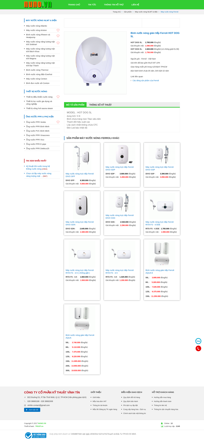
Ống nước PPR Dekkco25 (37, 148)
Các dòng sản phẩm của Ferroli (146, 80)
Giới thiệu (96, 397)
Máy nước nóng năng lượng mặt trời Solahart (43, 43)
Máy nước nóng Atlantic (36, 26)
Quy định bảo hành (130, 401)
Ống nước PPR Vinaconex (38, 135)
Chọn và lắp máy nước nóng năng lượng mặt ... (38, 174)
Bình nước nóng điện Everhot (39, 74)
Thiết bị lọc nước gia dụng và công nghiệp (39, 102)
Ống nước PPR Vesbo (43, 122)
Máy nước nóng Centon (36, 79)
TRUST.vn (39, 426)
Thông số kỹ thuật (100, 105)
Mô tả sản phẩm (75, 105)
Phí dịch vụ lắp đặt (130, 405)
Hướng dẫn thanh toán (162, 401)
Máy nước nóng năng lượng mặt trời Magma (40, 57)
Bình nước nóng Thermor (37, 70)
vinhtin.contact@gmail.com (38, 405)
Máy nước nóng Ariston (43, 30)
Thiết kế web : (29, 426)
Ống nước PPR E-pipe (36, 144)
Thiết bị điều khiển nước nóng (43, 97)
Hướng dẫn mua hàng (162, 397)
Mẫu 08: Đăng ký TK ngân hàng (105, 409)
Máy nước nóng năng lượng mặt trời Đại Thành (40, 64)
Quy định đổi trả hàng (131, 397)
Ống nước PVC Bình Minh (37, 131)
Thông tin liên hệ (160, 405)
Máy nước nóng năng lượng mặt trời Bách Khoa (40, 50)
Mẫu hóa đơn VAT (99, 401)
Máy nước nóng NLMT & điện (146, 12)
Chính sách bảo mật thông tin (134, 413)
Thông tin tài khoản (100, 405)
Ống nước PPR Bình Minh (37, 126)
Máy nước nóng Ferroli (96, 138)
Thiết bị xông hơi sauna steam (39, 108)
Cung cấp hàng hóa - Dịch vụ (134, 409)
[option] (95, 63)
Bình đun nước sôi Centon (37, 83)
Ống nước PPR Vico (35, 140)
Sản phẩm (128, 12)
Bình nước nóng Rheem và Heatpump (43, 35)
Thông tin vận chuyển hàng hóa (166, 409)
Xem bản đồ (33, 410)
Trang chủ (117, 12)
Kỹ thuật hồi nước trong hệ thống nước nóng (38, 167)
